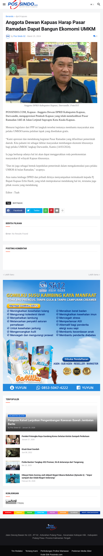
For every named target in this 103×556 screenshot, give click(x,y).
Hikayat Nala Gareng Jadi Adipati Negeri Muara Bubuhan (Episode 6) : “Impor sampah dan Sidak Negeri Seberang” (57, 476)
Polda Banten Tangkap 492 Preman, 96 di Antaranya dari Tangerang (52, 462)
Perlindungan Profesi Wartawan (55, 551)
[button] (4, 4)
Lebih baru (9, 274)
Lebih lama (94, 274)
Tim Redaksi (17, 551)
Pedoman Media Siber (82, 551)
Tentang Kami (31, 551)
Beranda (9, 16)
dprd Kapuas (21, 16)
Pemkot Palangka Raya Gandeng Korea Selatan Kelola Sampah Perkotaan (55, 436)
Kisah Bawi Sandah (30, 449)
